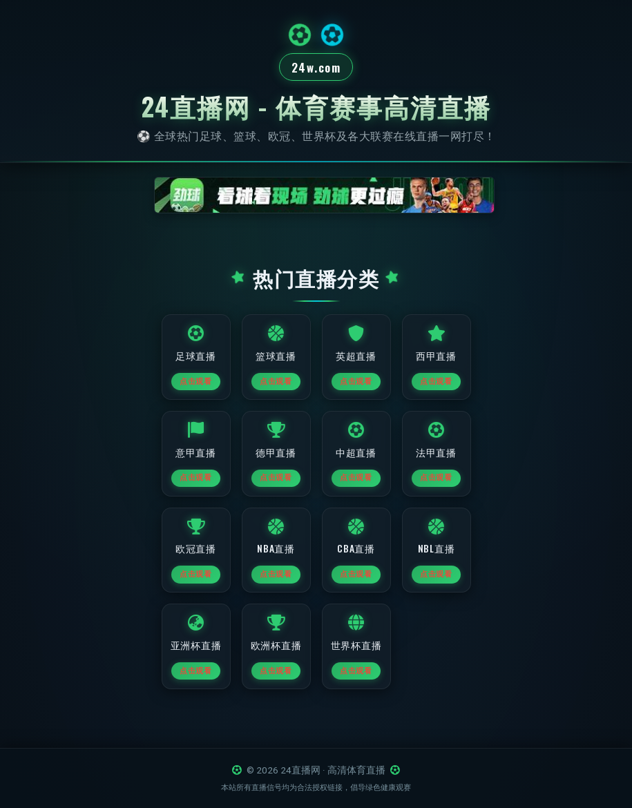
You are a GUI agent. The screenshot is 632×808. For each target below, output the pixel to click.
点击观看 (196, 385)
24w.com (316, 68)
